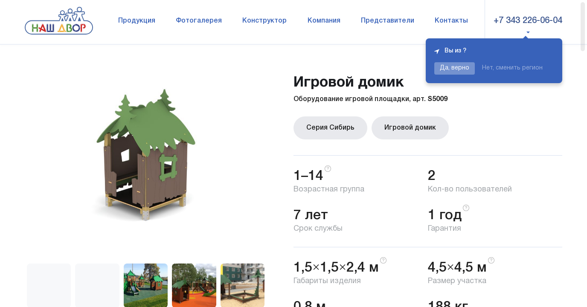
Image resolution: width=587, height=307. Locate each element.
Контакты (451, 21)
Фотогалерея (199, 21)
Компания (324, 21)
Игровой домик (410, 128)
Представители (387, 21)
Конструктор (264, 21)
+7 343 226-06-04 (528, 21)
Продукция (136, 21)
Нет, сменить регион (512, 68)
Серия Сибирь (330, 128)
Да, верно (454, 68)
